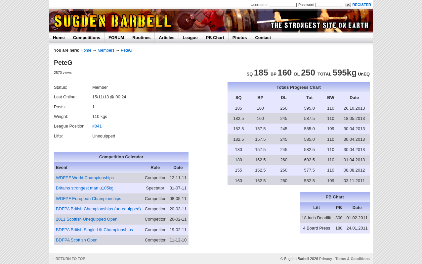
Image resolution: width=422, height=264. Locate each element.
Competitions (86, 37)
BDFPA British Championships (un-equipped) (98, 208)
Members (106, 50)
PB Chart (215, 37)
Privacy (325, 259)
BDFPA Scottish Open (77, 240)
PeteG (126, 50)
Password (306, 5)
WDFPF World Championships (85, 177)
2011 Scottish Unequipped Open (86, 219)
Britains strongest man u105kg (84, 187)
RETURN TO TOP (70, 259)
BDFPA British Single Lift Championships (94, 229)
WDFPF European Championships (88, 198)
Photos (239, 37)
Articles (166, 37)
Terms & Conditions (352, 259)
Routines (141, 37)
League (190, 37)
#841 (97, 126)
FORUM (116, 37)
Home (59, 37)
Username (259, 5)
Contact (263, 37)
